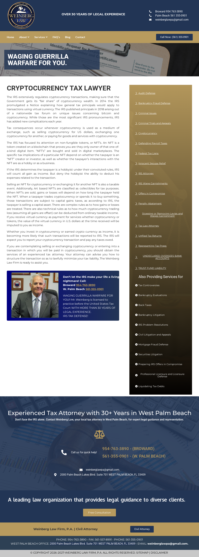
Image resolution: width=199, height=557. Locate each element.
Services (40, 37)
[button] (147, 285)
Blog (67, 37)
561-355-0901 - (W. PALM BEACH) (133, 456)
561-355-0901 (95, 289)
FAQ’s (56, 37)
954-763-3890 (85, 285)
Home (10, 37)
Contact (80, 37)
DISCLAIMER (159, 552)
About (24, 37)
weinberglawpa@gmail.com (167, 543)
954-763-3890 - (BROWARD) (128, 448)
